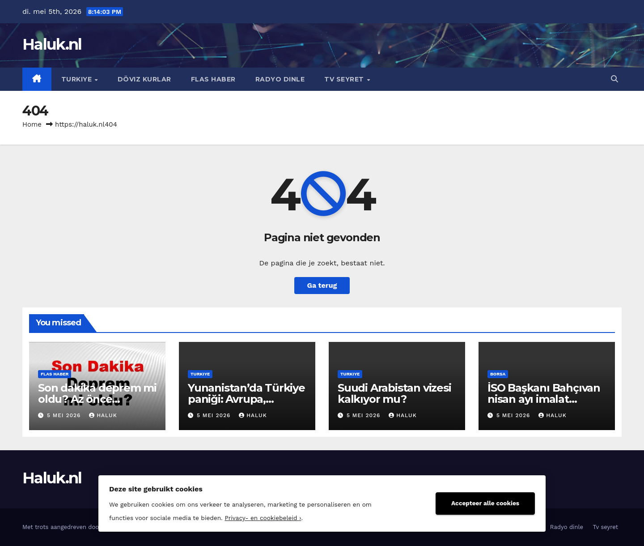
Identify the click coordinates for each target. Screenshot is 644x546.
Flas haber (213, 79)
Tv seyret (345, 79)
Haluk (103, 415)
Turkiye (77, 79)
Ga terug (322, 285)
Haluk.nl (51, 44)
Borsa (497, 373)
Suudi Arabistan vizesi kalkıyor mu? (394, 393)
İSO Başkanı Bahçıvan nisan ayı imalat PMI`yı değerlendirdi (543, 399)
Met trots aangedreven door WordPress (78, 527)
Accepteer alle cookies (485, 503)
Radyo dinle (280, 79)
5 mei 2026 (65, 415)
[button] (614, 79)
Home (32, 124)
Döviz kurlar (144, 79)
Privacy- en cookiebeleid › (263, 517)
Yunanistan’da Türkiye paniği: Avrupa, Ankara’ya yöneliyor (246, 399)
